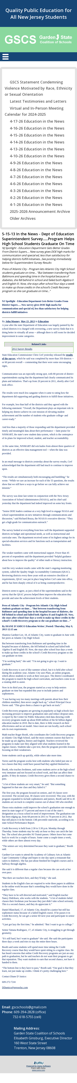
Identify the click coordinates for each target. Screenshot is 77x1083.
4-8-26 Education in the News (33, 169)
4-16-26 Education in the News (34, 128)
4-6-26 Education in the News (33, 183)
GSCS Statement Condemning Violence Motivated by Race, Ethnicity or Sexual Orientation (38, 88)
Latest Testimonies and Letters (35, 101)
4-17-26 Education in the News (34, 121)
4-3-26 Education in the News (33, 190)
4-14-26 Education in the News (34, 142)
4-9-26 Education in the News (33, 162)
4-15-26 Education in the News (34, 135)
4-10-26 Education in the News (34, 155)
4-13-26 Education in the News (34, 149)
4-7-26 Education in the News (33, 176)
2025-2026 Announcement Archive (37, 211)
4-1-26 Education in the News (33, 204)
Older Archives (20, 218)
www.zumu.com (38, 1070)
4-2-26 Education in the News (33, 197)
